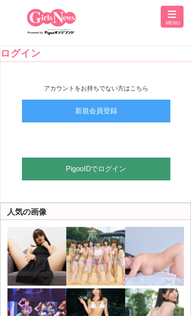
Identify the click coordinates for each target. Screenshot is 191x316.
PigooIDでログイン (96, 168)
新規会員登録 (96, 111)
